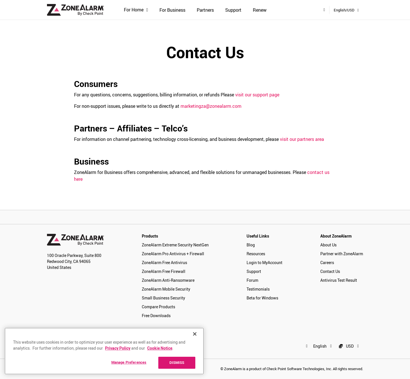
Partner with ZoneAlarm (341, 253)
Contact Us (330, 271)
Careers (327, 262)
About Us (328, 245)
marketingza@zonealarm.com (211, 106)
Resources (256, 253)
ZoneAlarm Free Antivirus (164, 262)
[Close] (194, 334)
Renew (259, 10)
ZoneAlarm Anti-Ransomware (168, 280)
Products (150, 236)
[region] (104, 351)
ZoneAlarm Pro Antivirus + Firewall (173, 253)
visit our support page (257, 95)
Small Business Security (163, 298)
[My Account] (324, 9)
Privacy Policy (117, 348)
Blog (251, 245)
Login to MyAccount (264, 262)
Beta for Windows (262, 298)
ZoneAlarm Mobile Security (166, 289)
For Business (172, 10)
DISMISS (176, 362)
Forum (252, 280)
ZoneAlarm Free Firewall (163, 271)
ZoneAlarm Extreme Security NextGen (175, 245)
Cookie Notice (159, 348)
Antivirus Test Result (338, 280)
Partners (205, 10)
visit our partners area (302, 139)
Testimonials (258, 289)
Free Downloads (156, 315)
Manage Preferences (128, 362)
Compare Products (158, 306)
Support (233, 10)
